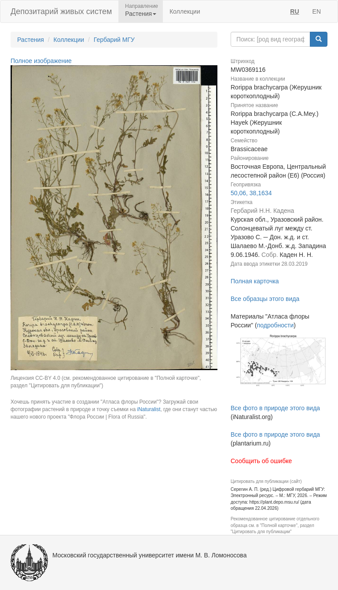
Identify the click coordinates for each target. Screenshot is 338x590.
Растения (30, 39)
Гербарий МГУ (114, 39)
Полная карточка (255, 281)
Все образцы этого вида (265, 298)
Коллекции (184, 11)
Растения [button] (140, 13)
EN (316, 11)
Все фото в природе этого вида (275, 408)
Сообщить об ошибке (261, 460)
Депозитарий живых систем (61, 11)
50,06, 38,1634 (251, 193)
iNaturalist (149, 409)
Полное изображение (41, 60)
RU (294, 11)
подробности (275, 325)
